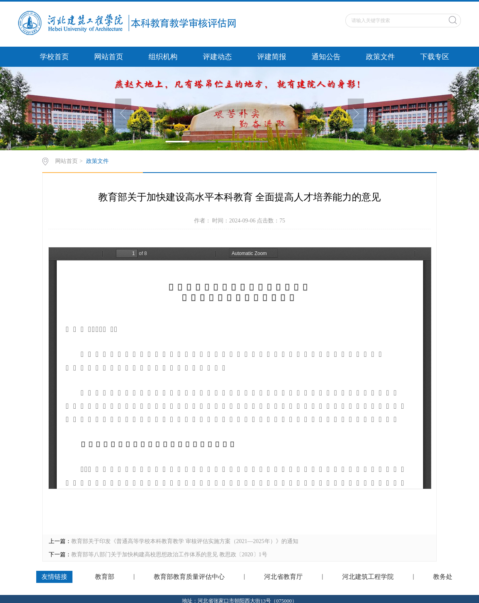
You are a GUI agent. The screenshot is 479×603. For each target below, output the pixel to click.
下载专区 (434, 57)
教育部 (104, 577)
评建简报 (271, 57)
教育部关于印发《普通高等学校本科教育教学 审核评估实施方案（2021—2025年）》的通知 (184, 541)
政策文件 (380, 57)
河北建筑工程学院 (368, 577)
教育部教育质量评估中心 (189, 577)
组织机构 (163, 57)
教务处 (442, 577)
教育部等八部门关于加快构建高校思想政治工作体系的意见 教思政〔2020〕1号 (169, 555)
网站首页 (108, 57)
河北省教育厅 (283, 577)
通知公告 (326, 57)
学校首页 (54, 57)
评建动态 (217, 57)
